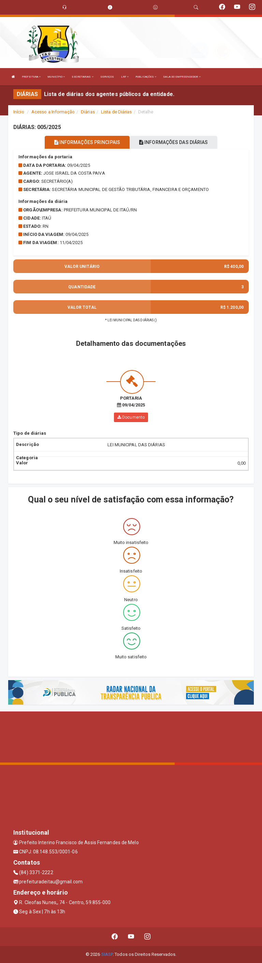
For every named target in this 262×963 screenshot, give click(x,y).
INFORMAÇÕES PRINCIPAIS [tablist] (87, 142)
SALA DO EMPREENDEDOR (181, 76)
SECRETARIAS (82, 76)
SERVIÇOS (107, 76)
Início (18, 111)
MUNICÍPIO (56, 76)
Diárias (88, 111)
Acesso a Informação (53, 111)
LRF (125, 76)
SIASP (107, 954)
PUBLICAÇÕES (145, 76)
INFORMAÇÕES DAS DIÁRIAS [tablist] (173, 142)
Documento (131, 417)
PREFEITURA (31, 76)
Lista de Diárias (116, 111)
